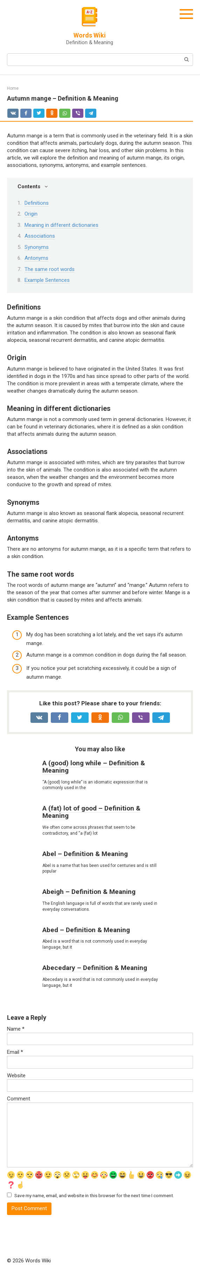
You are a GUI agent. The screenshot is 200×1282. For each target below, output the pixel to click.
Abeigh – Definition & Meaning (89, 892)
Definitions (37, 203)
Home (13, 88)
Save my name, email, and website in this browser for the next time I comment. (94, 1195)
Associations (40, 236)
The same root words (50, 269)
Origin (31, 214)
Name (16, 1029)
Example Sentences (47, 280)
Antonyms (36, 258)
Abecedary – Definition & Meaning (94, 968)
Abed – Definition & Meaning (86, 930)
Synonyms (37, 247)
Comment (18, 1099)
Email (15, 1052)
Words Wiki (90, 35)
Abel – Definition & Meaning (85, 854)
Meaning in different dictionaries (61, 225)
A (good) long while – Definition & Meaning (93, 766)
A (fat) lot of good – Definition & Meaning (91, 812)
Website (16, 1075)
